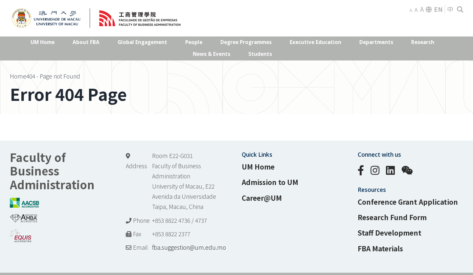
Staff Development (389, 233)
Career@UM (262, 198)
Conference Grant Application (408, 202)
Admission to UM (270, 182)
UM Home (258, 167)
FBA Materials (380, 248)
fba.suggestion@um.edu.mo (189, 247)
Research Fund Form (392, 217)
